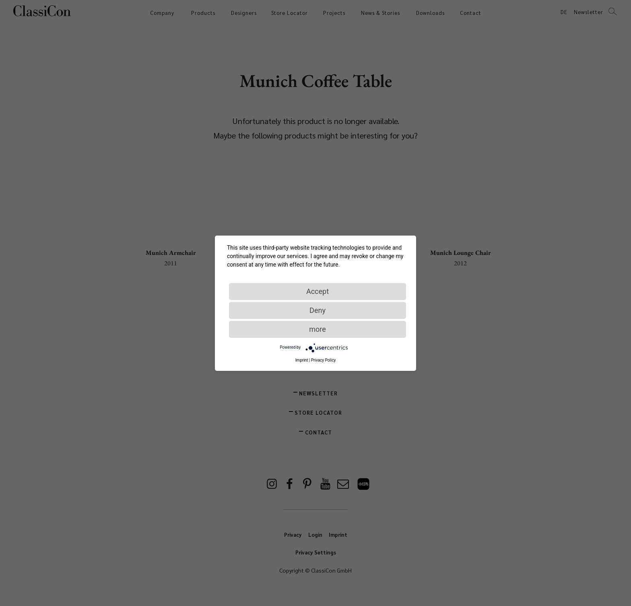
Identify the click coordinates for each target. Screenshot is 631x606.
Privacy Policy (323, 360)
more (317, 329)
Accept (317, 291)
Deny (317, 310)
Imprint (301, 360)
